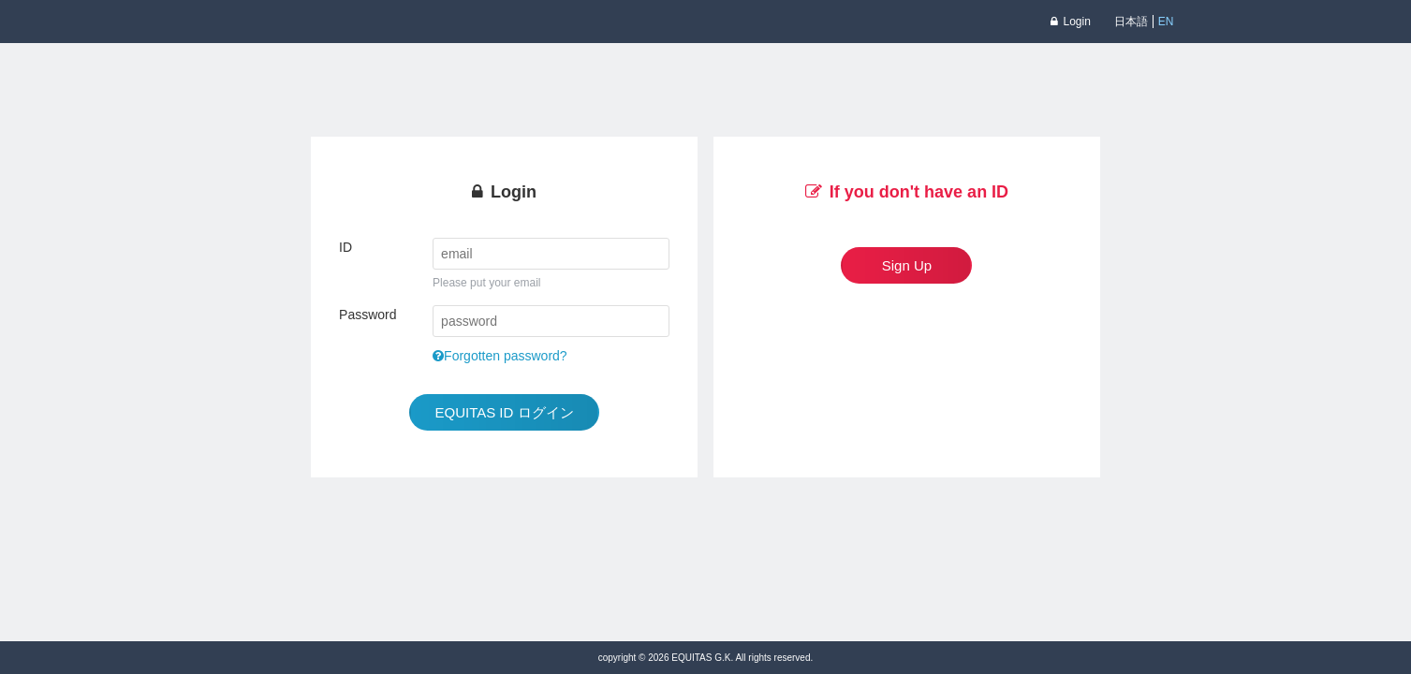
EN (1166, 21)
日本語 (1131, 21)
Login (1070, 21)
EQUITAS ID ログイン (503, 412)
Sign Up (907, 265)
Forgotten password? (500, 355)
